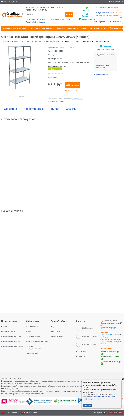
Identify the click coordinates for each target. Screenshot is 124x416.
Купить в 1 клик (71, 90)
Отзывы (71, 108)
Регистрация (12, 2)
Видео (55, 108)
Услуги (59, 7)
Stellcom (61, 47)
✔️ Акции (30, 7)
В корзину (73, 85)
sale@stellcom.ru (38, 22)
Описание (10, 108)
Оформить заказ (115, 413)
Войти (3, 2)
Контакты (42, 10)
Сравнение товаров (31, 413)
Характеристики (34, 108)
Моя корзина (98, 413)
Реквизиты (31, 10)
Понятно (87, 405)
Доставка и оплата (45, 7)
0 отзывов (70, 47)
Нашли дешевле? (101, 74)
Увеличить (20, 96)
